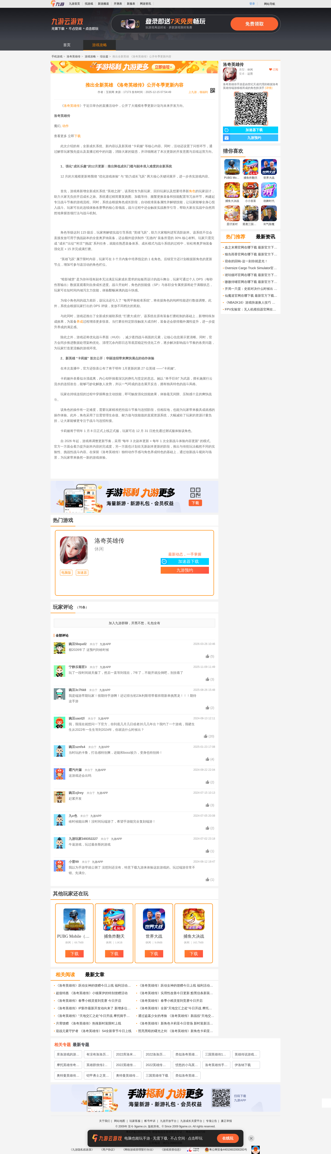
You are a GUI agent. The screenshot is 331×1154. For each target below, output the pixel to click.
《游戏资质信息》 (171, 1149)
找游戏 (89, 3)
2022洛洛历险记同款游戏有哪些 (157, 1055)
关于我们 (104, 1121)
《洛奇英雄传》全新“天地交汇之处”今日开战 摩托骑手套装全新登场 (176, 1008)
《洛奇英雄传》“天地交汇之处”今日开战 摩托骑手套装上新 (94, 1016)
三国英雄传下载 (157, 1075)
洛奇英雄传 (73, 56)
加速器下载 (180, 561)
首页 (67, 45)
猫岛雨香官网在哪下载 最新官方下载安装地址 (251, 254)
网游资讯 (145, 3)
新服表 (131, 3)
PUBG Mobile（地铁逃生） (74, 936)
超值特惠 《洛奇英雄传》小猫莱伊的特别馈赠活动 (92, 993)
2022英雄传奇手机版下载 (126, 1066)
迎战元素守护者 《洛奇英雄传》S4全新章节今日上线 (93, 1031)
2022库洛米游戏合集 (126, 1055)
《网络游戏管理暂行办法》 (138, 1149)
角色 (192, 191)
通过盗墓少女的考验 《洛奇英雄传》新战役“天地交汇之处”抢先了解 (176, 1016)
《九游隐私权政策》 (81, 1149)
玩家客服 (134, 1121)
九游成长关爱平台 (191, 1121)
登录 (252, 3)
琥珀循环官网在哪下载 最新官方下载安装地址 (251, 275)
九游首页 (74, 3)
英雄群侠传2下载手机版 (97, 1066)
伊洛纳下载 (243, 1065)
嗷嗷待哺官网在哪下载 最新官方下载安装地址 (251, 282)
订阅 (273, 69)
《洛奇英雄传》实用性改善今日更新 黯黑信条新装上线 (176, 993)
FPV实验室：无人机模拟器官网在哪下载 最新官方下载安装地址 (251, 309)
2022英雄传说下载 (156, 1066)
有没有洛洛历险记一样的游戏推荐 (97, 1055)
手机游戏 (57, 56)
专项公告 (211, 1121)
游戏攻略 (99, 45)
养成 (80, 321)
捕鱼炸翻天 (114, 936)
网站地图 (120, 1121)
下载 (77, 136)
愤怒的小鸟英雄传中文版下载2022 (186, 1066)
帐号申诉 (150, 1121)
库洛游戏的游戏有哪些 (68, 1055)
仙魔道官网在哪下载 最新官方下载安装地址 (251, 295)
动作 (65, 126)
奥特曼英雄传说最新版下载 (127, 1076)
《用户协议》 (108, 1149)
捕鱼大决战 (193, 936)
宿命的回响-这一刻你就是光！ (246, 261)
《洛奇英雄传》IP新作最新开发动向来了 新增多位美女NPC (94, 1008)
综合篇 (104, 56)
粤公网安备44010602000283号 (226, 1149)
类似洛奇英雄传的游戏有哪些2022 (186, 1055)
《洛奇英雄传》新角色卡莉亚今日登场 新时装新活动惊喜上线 (176, 1023)
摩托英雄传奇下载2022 (68, 1066)
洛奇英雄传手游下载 (216, 1066)
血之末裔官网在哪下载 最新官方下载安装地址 (251, 247)
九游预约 (185, 570)
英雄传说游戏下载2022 (246, 1055)
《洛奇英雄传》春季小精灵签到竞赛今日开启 (170, 1000)
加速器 (82, 572)
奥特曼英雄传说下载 (68, 1076)
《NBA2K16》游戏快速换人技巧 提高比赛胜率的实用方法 (251, 302)
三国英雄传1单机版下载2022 (215, 1055)
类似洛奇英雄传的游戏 (186, 1076)
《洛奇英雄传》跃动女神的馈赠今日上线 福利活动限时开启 (94, 985)
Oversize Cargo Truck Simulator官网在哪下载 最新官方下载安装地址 (251, 268)
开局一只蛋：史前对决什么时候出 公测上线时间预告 (251, 289)
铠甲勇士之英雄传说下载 (97, 1076)
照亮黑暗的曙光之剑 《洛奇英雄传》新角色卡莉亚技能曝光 (176, 1031)
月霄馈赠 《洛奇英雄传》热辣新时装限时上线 (88, 1023)
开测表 (118, 3)
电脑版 (66, 572)
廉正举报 (226, 1121)
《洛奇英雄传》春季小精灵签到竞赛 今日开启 (88, 1000)
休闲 (99, 549)
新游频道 (103, 3)
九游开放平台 (168, 1121)
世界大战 (154, 936)
